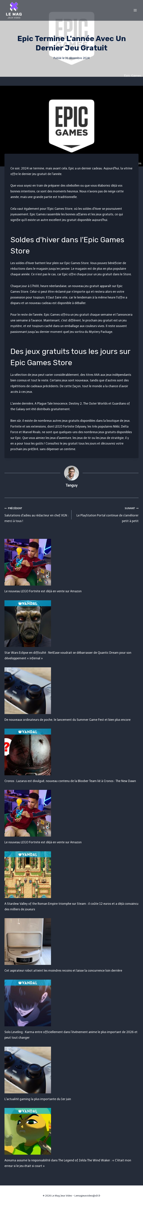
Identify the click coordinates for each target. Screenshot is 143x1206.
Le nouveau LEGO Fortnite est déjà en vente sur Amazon (43, 591)
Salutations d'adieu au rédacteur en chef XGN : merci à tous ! (36, 514)
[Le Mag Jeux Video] (13, 10)
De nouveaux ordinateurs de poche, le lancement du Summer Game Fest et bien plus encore (67, 720)
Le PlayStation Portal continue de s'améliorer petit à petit (106, 514)
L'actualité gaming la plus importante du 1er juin (37, 1099)
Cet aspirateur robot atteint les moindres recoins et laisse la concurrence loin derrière (63, 970)
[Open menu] (135, 10)
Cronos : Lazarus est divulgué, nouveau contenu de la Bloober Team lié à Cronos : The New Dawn (70, 781)
